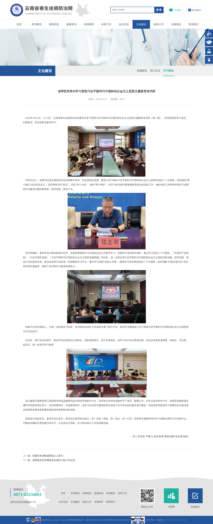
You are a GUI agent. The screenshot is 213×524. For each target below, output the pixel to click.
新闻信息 (54, 24)
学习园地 (168, 70)
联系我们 (194, 24)
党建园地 (142, 70)
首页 (19, 24)
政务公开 (159, 24)
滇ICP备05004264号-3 (95, 520)
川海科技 (159, 520)
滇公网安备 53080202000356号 (117, 520)
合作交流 (124, 24)
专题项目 (176, 24)
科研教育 (89, 24)
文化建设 (141, 24)
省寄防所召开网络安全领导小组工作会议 (53, 460)
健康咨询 (71, 24)
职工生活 (155, 70)
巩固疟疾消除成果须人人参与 (47, 455)
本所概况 (37, 24)
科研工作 (106, 24)
